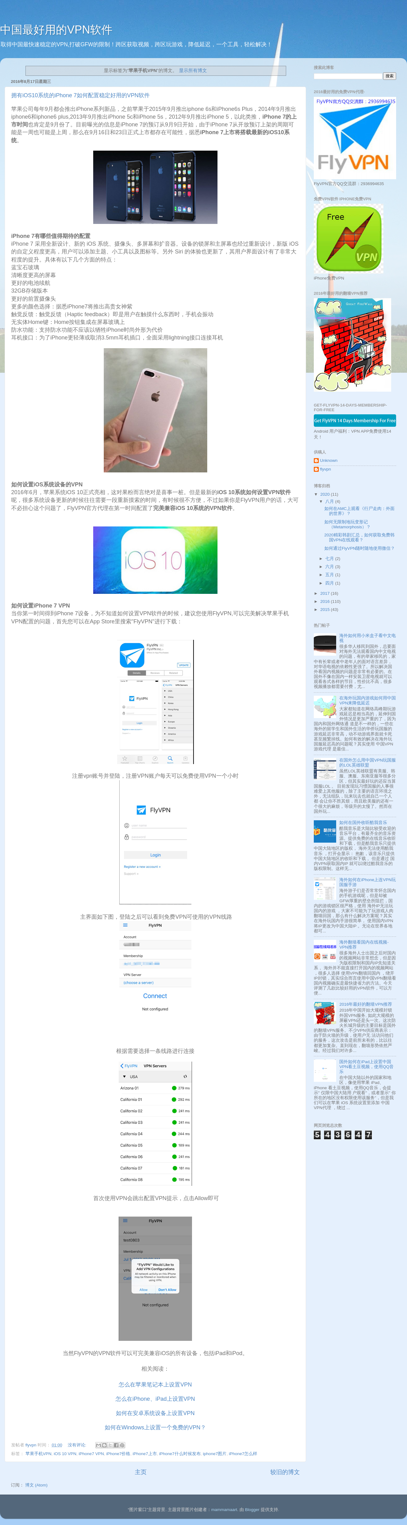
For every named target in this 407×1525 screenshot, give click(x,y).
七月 (330, 558)
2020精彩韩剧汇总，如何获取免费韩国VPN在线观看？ (359, 537)
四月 (330, 583)
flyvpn (325, 469)
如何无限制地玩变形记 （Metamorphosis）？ (347, 524)
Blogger (252, 1509)
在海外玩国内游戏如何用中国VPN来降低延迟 (367, 700)
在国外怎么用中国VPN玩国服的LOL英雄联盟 (367, 762)
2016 (325, 601)
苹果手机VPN (38, 1453)
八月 (330, 501)
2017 (325, 593)
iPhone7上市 (145, 1453)
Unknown (328, 460)
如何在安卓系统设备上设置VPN (155, 1413)
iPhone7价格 (118, 1453)
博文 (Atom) (36, 1485)
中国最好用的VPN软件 (56, 29)
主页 (141, 1472)
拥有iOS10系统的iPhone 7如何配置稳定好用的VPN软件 (80, 95)
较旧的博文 (285, 1472)
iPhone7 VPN (91, 1453)
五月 (330, 574)
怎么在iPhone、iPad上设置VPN (155, 1399)
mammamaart (224, 1509)
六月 (330, 566)
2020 (325, 494)
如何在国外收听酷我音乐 (363, 822)
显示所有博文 (193, 70)
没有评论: (78, 1445)
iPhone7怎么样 (243, 1453)
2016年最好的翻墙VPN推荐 (365, 1004)
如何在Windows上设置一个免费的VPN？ (155, 1427)
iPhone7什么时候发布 (180, 1453)
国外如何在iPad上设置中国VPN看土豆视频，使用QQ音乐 (366, 1066)
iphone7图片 (214, 1453)
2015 (325, 609)
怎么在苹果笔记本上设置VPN (155, 1385)
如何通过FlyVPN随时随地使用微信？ (359, 548)
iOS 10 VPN (65, 1453)
